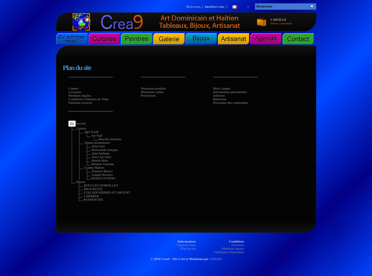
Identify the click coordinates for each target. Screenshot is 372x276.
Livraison (74, 92)
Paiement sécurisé (80, 102)
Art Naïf (96, 135)
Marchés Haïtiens (109, 139)
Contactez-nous (185, 245)
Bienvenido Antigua (105, 149)
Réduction (219, 99)
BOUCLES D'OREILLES (101, 185)
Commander (285, 23)
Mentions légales (79, 95)
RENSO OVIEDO (103, 178)
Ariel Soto (98, 146)
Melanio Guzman (102, 164)
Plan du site (188, 248)
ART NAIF (91, 132)
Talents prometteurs (97, 142)
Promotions (148, 95)
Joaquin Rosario (102, 174)
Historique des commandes (230, 102)
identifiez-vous (214, 6)
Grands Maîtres (94, 167)
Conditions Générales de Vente (88, 99)
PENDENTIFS (93, 199)
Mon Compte (221, 88)
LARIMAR (91, 196)
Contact (73, 88)
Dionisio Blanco (102, 171)
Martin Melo (100, 160)
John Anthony (101, 153)
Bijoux (80, 182)
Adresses (219, 95)
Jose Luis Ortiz (101, 157)
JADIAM (215, 259)
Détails (274, 23)
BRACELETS (93, 189)
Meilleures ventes (152, 92)
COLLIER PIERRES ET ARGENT (107, 192)
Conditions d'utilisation (229, 252)
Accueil (81, 123)
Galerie (81, 128)
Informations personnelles (230, 92)
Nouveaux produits (153, 88)
